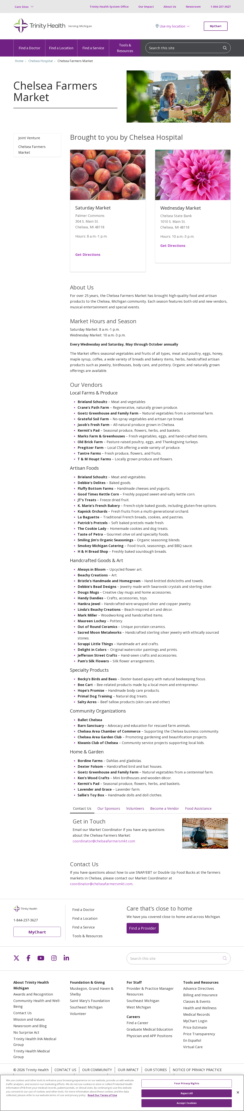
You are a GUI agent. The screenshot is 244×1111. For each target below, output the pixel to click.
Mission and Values (29, 1019)
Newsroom (193, 6)
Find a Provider (142, 928)
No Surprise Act (26, 1032)
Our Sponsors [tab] (108, 808)
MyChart (216, 26)
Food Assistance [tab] (198, 808)
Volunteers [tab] (135, 808)
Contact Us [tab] (82, 808)
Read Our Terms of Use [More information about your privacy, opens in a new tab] (102, 1098)
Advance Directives (198, 988)
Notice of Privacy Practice (197, 1069)
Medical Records (196, 1014)
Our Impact (146, 6)
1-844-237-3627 (220, 6)
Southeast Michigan (86, 1007)
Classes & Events (196, 1001)
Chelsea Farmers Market (32, 149)
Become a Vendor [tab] (164, 808)
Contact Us (22, 1013)
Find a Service (93, 44)
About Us (170, 6)
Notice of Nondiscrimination (43, 1076)
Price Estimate (195, 1027)
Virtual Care (193, 1047)
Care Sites (22, 7)
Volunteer (78, 1013)
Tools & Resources (125, 46)
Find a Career (137, 1023)
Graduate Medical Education (150, 1029)
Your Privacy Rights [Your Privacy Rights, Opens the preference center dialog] (186, 1086)
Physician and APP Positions (149, 1035)
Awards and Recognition (33, 994)
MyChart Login (195, 1021)
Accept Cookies (187, 1106)
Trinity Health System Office (109, 6)
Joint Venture (29, 138)
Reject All (187, 1096)
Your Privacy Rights (195, 1076)
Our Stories (156, 1069)
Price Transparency (199, 1034)
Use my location (170, 26)
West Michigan (139, 1007)
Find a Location (61, 44)
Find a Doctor (29, 44)
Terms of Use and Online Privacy (141, 1076)
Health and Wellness (200, 1008)
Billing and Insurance (200, 995)
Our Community (97, 1069)
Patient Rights (91, 1076)
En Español (192, 1040)
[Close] (238, 1096)
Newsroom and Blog (30, 1026)
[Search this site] (188, 48)
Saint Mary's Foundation (90, 1000)
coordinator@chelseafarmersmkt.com (104, 841)
